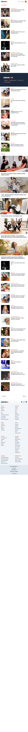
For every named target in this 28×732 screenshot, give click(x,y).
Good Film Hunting (4, 460)
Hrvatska (2, 410)
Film (2, 440)
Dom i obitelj (17, 446)
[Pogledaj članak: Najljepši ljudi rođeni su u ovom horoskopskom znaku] (14, 114)
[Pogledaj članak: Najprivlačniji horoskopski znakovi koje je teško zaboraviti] (14, 136)
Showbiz (2, 424)
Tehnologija (17, 442)
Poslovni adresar (7, 82)
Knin (16, 410)
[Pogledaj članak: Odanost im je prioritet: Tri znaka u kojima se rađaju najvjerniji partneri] (14, 147)
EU (1, 411)
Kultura (3, 436)
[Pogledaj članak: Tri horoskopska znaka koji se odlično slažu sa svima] (14, 67)
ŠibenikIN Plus (18, 455)
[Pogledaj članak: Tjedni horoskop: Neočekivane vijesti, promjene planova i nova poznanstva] (14, 287)
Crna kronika (3, 416)
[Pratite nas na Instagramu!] (24, 402)
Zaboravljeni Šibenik (4, 458)
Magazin (17, 436)
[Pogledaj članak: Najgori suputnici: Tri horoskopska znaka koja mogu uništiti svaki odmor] (14, 23)
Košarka (16, 425)
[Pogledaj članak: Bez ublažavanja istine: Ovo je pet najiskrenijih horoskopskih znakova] (14, 309)
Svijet (2, 413)
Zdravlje (16, 440)
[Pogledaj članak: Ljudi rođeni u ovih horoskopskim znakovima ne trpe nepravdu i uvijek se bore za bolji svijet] (14, 56)
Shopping (17, 437)
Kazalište (2, 439)
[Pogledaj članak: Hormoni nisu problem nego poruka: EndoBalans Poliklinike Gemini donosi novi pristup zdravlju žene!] (14, 249)
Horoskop (17, 449)
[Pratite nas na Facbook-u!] (21, 402)
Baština (2, 445)
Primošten (17, 417)
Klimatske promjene (4, 419)
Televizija (2, 430)
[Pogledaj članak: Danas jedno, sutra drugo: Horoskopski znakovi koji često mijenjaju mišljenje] (14, 276)
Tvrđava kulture (4, 437)
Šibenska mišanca (4, 463)
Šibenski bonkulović (4, 457)
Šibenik (2, 409)
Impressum (14, 468)
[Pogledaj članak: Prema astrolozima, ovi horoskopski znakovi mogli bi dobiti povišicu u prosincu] (14, 353)
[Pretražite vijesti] (21, 1)
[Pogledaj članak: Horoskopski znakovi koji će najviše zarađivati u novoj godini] (14, 320)
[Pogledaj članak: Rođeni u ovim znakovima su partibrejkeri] (14, 364)
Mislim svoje (3, 461)
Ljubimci (16, 451)
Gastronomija (17, 445)
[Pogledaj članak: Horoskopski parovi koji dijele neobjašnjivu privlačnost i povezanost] (14, 386)
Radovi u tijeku (20, 80)
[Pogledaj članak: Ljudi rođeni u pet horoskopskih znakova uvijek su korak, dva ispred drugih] (14, 331)
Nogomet (16, 424)
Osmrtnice (6, 80)
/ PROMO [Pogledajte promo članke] (3, 154)
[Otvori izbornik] (26, 1)
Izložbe (2, 443)
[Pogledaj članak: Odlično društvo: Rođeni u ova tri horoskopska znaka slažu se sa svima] (14, 375)
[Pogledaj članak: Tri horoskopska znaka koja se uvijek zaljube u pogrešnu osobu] (14, 12)
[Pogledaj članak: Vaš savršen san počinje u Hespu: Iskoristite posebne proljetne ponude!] (14, 165)
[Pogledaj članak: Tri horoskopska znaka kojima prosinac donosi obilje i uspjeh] (14, 342)
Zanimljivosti (17, 452)
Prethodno (3, 396)
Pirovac (16, 416)
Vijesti (2, 406)
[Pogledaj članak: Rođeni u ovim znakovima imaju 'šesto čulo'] (14, 265)
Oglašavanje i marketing (14, 471)
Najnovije (2, 407)
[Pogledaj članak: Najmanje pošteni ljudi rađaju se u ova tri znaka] (14, 45)
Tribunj (16, 409)
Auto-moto (17, 443)
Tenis (16, 431)
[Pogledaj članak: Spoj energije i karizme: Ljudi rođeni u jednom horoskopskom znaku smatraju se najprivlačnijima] (14, 125)
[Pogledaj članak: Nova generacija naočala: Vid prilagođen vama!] (14, 207)
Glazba (2, 427)
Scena (2, 422)
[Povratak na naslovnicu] (9, 1)
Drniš (16, 411)
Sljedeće (25, 396)
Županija (17, 406)
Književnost (3, 442)
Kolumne (3, 455)
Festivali (2, 428)
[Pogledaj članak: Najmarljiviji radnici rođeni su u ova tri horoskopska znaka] (14, 34)
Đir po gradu (3, 417)
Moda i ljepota (17, 439)
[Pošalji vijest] (23, 1)
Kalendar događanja (12, 80)
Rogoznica (17, 419)
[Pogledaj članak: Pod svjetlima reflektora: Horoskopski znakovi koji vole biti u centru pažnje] (14, 298)
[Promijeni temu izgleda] (19, 1)
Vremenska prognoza (5, 414)
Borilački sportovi (18, 428)
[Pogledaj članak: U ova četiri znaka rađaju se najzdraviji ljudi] (14, 103)
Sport (16, 422)
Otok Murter (17, 414)
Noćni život (3, 425)
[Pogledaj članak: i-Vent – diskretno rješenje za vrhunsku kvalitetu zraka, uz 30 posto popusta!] (14, 187)
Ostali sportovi (17, 432)
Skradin (16, 413)
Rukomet (16, 427)
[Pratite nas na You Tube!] (26, 402)
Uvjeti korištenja (14, 469)
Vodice (16, 407)
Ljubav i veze (17, 448)
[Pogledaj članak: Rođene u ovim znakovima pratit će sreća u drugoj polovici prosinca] (14, 92)
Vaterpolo (17, 430)
